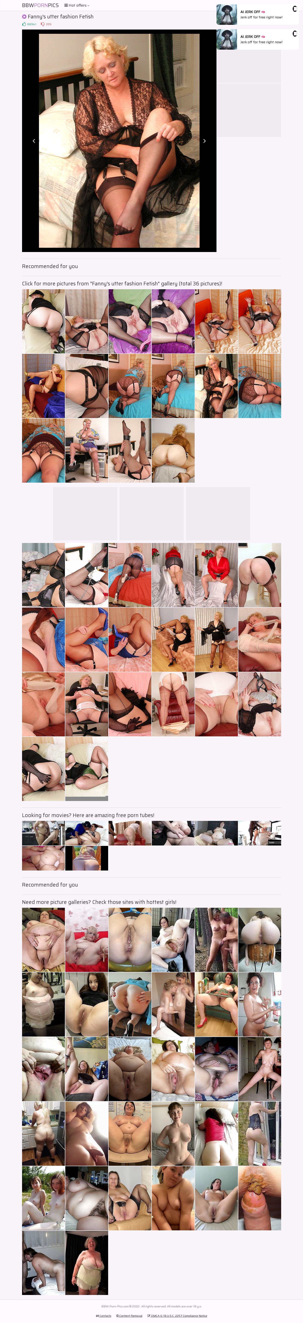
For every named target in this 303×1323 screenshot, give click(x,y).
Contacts (103, 1315)
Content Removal (129, 1315)
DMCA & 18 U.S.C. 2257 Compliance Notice (177, 1315)
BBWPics (40, 5)
